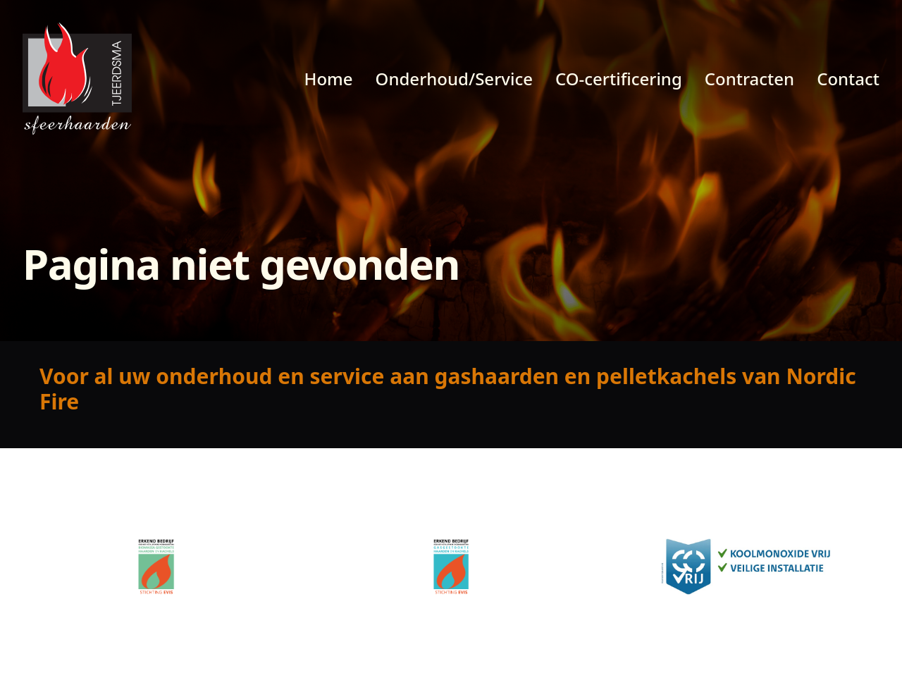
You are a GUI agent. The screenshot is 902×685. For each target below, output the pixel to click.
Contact (848, 79)
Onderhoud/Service (454, 79)
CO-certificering (618, 79)
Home (328, 79)
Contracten (749, 79)
